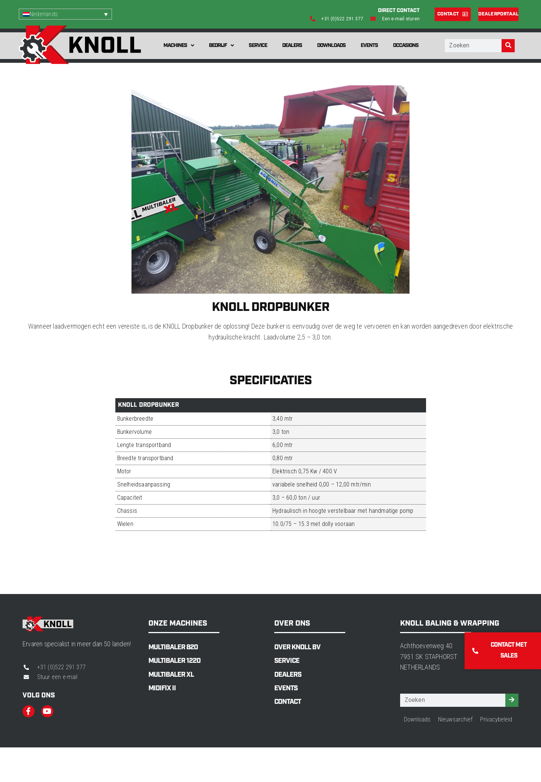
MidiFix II (162, 688)
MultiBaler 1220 (174, 660)
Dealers (292, 45)
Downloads (331, 45)
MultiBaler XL (171, 674)
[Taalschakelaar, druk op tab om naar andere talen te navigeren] (65, 14)
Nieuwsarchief (455, 719)
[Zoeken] (508, 45)
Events (369, 45)
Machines (178, 45)
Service (258, 45)
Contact (287, 701)
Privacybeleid (496, 719)
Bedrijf (221, 45)
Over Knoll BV (297, 647)
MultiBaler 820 (173, 647)
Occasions (406, 45)
